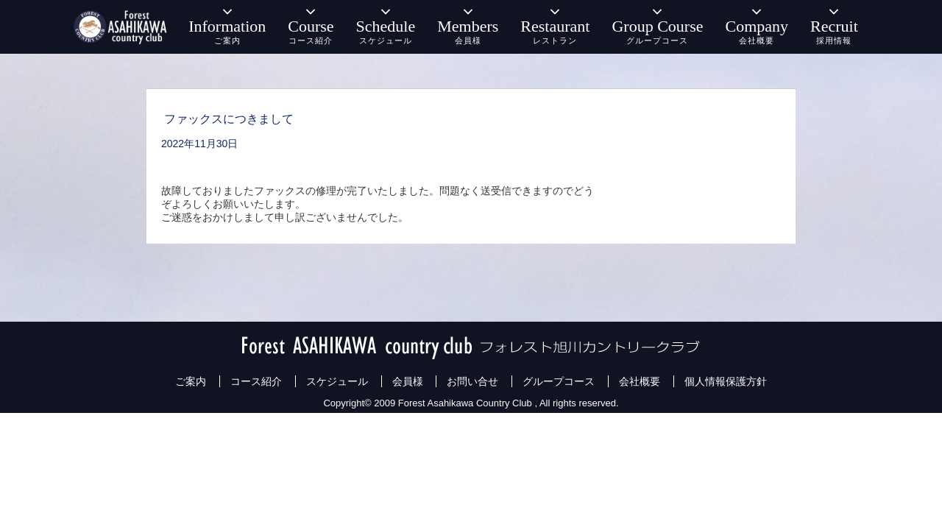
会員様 (407, 381)
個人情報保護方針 (725, 381)
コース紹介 (256, 381)
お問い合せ (472, 381)
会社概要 (639, 381)
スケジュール (337, 381)
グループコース (559, 381)
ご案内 (190, 381)
